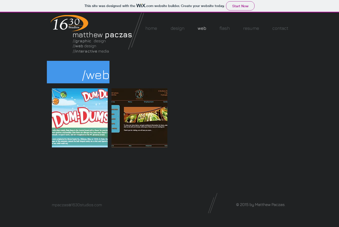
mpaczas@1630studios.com (77, 204)
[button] (80, 117)
